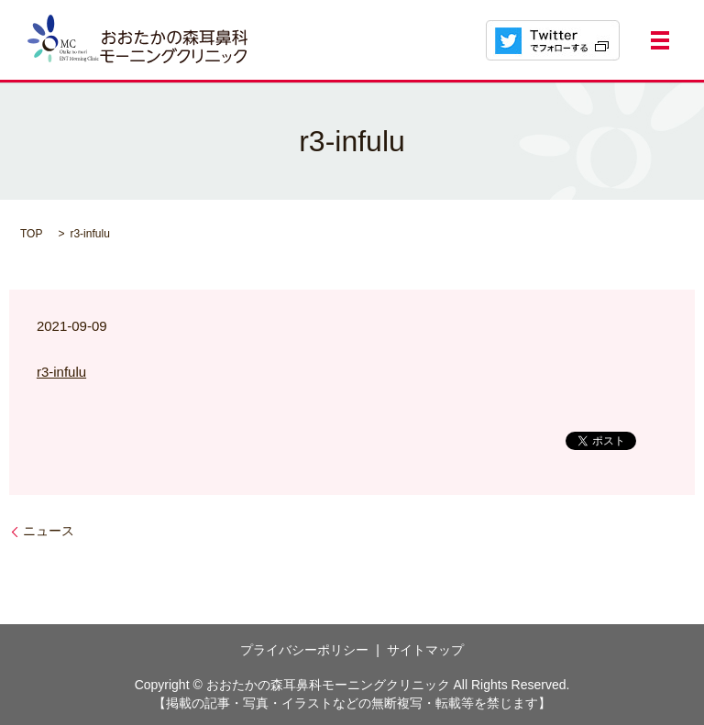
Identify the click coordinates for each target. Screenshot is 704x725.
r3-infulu (61, 371)
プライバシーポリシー (304, 650)
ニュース (48, 530)
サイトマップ (425, 650)
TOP (31, 233)
